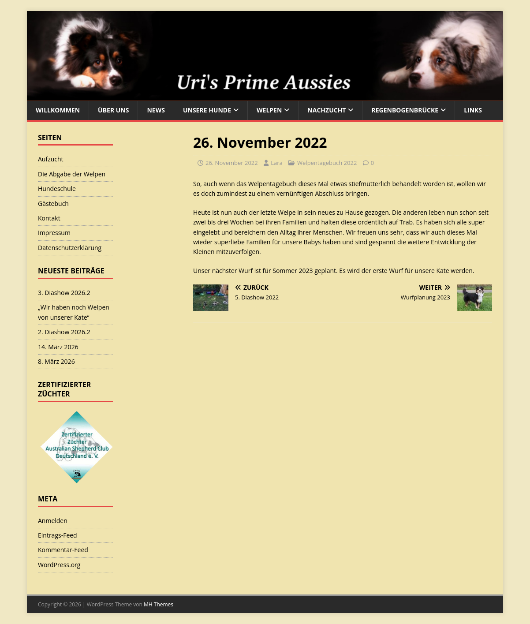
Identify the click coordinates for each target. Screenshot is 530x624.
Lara (277, 163)
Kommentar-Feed (63, 550)
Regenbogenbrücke (404, 110)
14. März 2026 (58, 347)
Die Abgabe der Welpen (71, 174)
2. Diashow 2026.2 (64, 332)
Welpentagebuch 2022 (327, 163)
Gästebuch (53, 203)
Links (473, 110)
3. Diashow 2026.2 (64, 292)
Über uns (113, 110)
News (155, 110)
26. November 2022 (231, 163)
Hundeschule (57, 188)
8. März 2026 (56, 361)
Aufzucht (50, 159)
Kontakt (49, 218)
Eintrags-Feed (57, 535)
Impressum (54, 232)
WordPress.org (59, 564)
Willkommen (58, 110)
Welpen (269, 110)
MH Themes (158, 604)
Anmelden (52, 520)
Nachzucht (326, 110)
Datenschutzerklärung (69, 247)
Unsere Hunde (207, 110)
